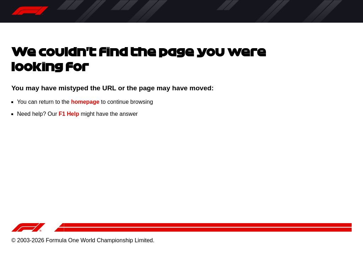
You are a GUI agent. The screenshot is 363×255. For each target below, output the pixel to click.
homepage (85, 102)
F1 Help (68, 114)
